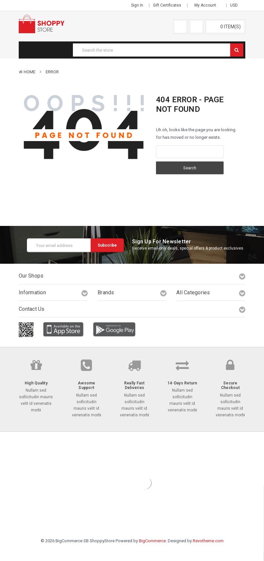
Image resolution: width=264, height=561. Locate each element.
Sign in (137, 5)
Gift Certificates (167, 5)
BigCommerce (152, 540)
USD (236, 5)
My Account (207, 5)
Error (52, 71)
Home (29, 71)
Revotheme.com (208, 540)
